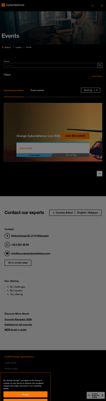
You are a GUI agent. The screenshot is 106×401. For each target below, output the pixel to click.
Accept (25, 397)
